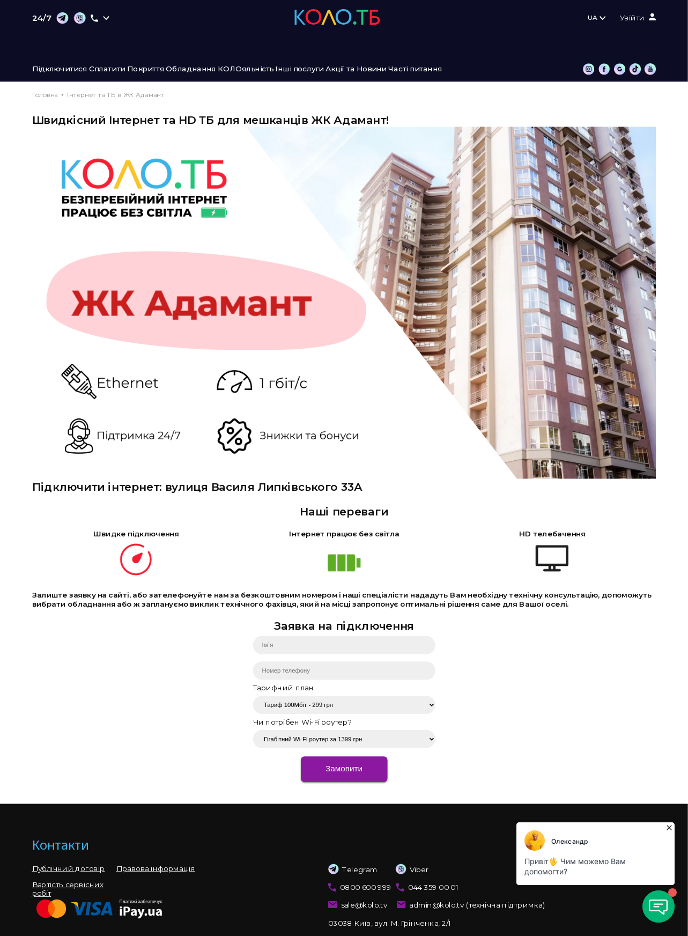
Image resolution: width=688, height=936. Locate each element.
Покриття (145, 69)
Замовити (344, 768)
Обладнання (191, 69)
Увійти (632, 18)
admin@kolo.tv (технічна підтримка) (477, 905)
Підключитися (59, 69)
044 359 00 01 (433, 887)
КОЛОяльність (245, 69)
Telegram (353, 869)
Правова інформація (155, 868)
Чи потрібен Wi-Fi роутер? (302, 722)
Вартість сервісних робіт (67, 888)
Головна (45, 95)
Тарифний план (283, 687)
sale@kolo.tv (364, 905)
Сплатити (107, 69)
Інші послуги (299, 69)
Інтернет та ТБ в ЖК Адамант (115, 95)
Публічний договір (68, 868)
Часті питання (415, 69)
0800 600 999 (365, 887)
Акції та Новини (356, 69)
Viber (403, 869)
